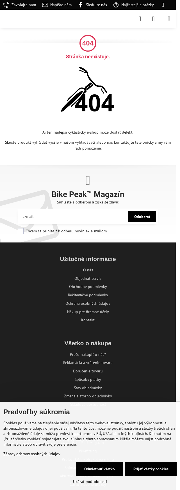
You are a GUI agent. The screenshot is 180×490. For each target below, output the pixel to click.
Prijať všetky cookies (150, 468)
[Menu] (169, 18)
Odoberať (142, 216)
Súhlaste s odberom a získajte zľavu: (88, 202)
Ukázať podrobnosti (90, 481)
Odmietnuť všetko (99, 468)
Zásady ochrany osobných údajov (31, 453)
